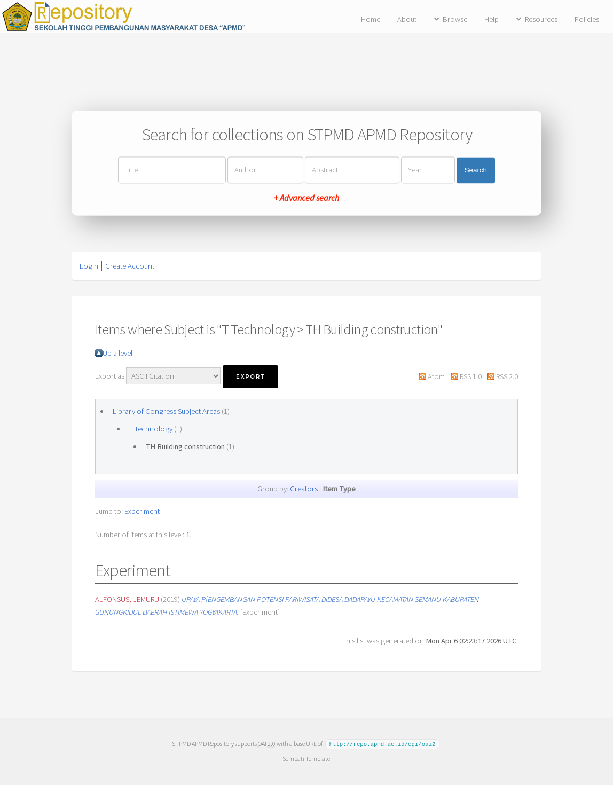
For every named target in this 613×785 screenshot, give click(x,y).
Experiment (142, 511)
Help (491, 19)
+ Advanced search (306, 198)
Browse (455, 19)
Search (476, 170)
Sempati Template (306, 758)
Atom (436, 376)
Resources (541, 19)
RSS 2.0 (507, 376)
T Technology (150, 429)
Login (89, 266)
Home (370, 19)
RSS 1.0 (471, 376)
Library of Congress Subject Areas (166, 411)
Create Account (129, 266)
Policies (587, 19)
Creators (304, 488)
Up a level (117, 353)
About (406, 19)
